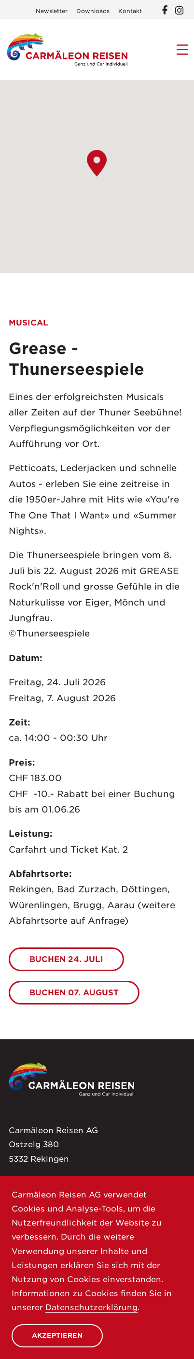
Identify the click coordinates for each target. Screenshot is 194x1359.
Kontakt (130, 11)
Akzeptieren (57, 1335)
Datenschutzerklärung (91, 1307)
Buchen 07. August (74, 992)
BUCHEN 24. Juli (66, 959)
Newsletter (52, 11)
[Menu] (182, 49)
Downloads (93, 11)
